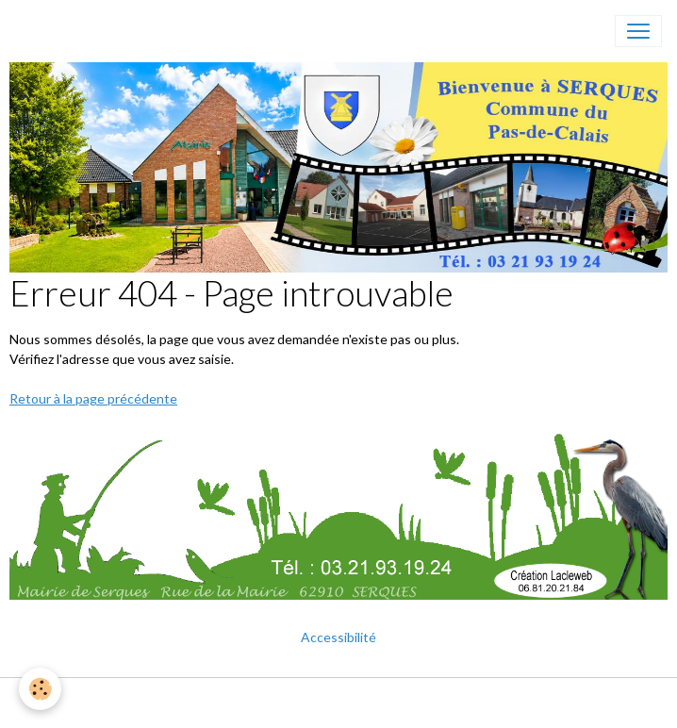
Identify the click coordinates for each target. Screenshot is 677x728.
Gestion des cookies (398, 703)
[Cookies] (40, 689)
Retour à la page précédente (93, 398)
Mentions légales (268, 703)
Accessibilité (338, 637)
